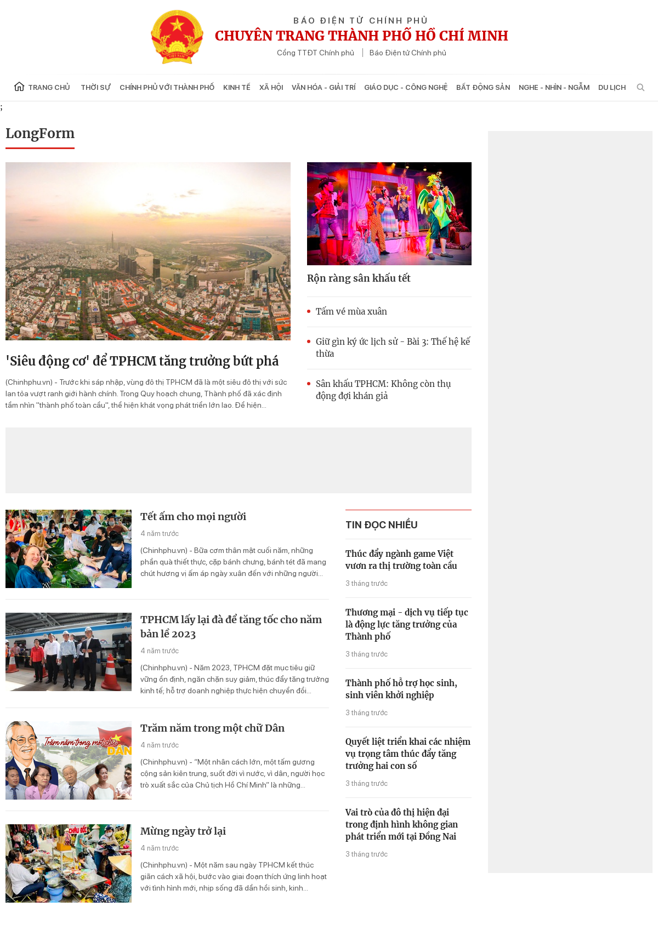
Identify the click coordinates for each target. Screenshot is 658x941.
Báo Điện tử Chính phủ (408, 52)
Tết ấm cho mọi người (193, 516)
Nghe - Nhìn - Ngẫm (554, 87)
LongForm (40, 133)
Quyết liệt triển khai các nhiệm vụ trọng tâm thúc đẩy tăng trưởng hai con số (407, 754)
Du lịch (612, 87)
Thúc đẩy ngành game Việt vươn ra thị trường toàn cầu (401, 560)
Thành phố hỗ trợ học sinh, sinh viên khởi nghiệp (401, 689)
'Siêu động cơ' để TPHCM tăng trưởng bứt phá (142, 361)
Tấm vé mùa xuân (351, 311)
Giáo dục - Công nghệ (405, 87)
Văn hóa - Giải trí (323, 87)
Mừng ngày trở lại (183, 831)
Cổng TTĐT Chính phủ (315, 52)
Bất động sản (483, 87)
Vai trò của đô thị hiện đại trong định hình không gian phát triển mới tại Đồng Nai (401, 824)
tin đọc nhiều (381, 525)
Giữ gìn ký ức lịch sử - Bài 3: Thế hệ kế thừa (393, 348)
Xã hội (271, 87)
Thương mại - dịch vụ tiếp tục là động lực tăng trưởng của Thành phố (406, 624)
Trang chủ (42, 87)
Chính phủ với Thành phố (167, 87)
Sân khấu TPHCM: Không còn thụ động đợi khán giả (383, 390)
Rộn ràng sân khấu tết (359, 278)
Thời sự (96, 87)
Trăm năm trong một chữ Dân (212, 728)
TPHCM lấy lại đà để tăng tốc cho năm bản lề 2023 (231, 626)
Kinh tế (237, 87)
